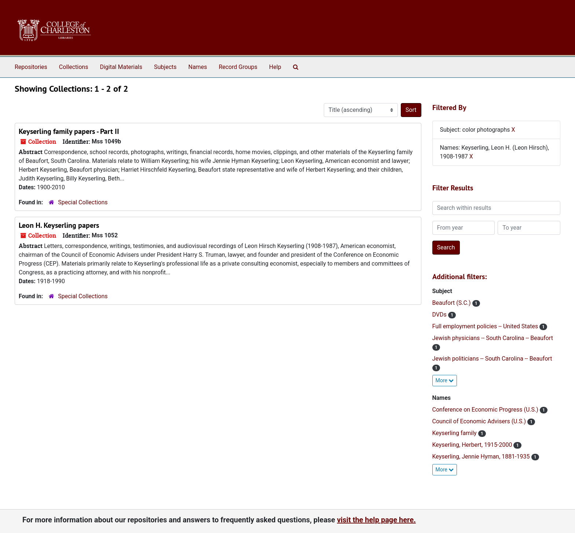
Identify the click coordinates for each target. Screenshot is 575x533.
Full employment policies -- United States (486, 326)
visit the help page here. (376, 519)
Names (197, 66)
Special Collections (82, 202)
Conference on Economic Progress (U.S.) (486, 409)
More (445, 380)
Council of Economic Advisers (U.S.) (479, 421)
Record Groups (238, 66)
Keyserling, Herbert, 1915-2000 (473, 444)
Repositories (31, 66)
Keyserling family (455, 433)
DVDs (440, 314)
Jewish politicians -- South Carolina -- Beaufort (492, 358)
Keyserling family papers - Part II (69, 131)
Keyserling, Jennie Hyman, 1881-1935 (481, 456)
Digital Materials (121, 66)
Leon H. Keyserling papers (59, 225)
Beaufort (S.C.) (452, 302)
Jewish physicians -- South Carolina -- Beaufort (492, 338)
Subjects (165, 66)
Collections (73, 66)
